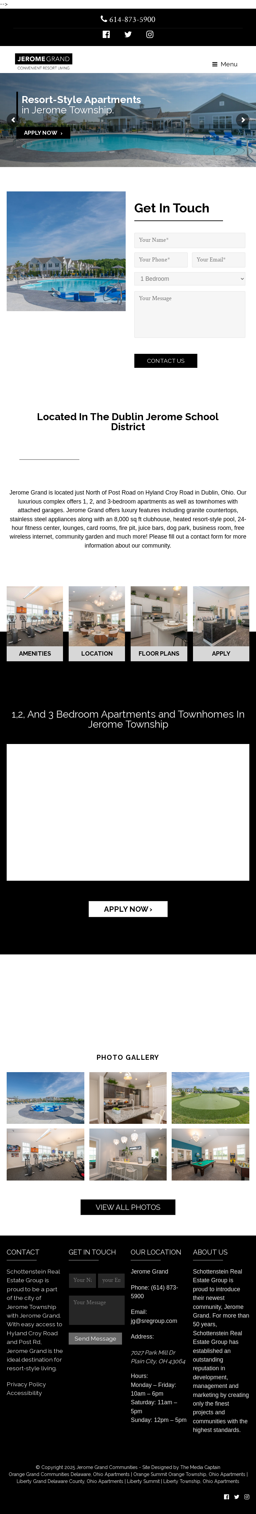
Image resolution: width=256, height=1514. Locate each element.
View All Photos (128, 1207)
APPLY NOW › (128, 909)
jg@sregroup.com (154, 1321)
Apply (221, 653)
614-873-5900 (128, 20)
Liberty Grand (31, 1481)
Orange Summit (150, 1474)
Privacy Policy (26, 1384)
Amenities (35, 653)
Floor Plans (159, 653)
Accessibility (24, 1392)
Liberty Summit (144, 1481)
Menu (225, 64)
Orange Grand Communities (39, 1474)
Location (97, 653)
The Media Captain (200, 1467)
